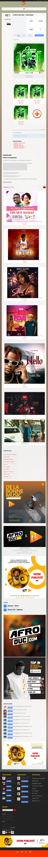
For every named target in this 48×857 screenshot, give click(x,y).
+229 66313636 (12, 827)
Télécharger (20, 102)
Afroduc (3, 821)
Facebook (7, 830)
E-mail (19, 175)
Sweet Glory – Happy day (18, 145)
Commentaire (30, 163)
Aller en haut (43, 129)
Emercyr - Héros (13, 606)
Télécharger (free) (39, 35)
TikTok (11, 830)
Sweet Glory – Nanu (17, 144)
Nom (19, 172)
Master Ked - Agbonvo (15, 610)
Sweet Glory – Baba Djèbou (19, 147)
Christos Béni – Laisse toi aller (19, 146)
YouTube (3, 830)
